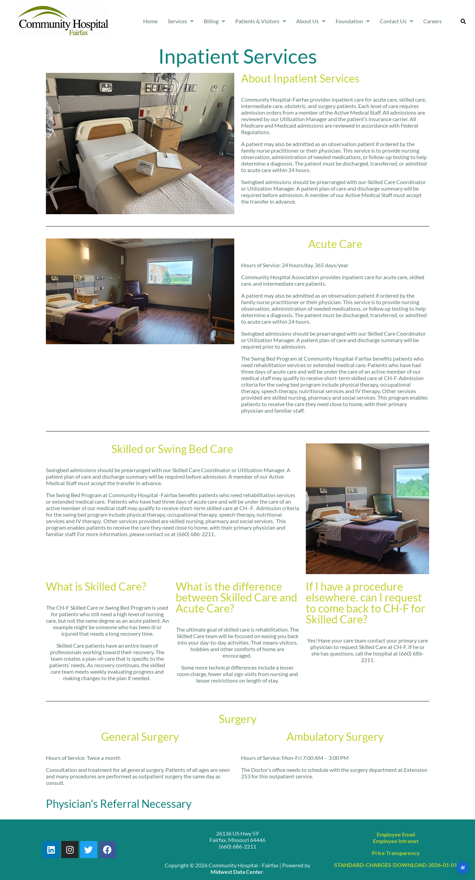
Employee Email (396, 834)
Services (180, 21)
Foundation (353, 21)
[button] (181, 21)
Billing (214, 21)
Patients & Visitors (260, 21)
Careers (432, 21)
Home (150, 21)
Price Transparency (396, 853)
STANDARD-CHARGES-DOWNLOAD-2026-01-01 (395, 865)
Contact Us (396, 21)
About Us (310, 21)
